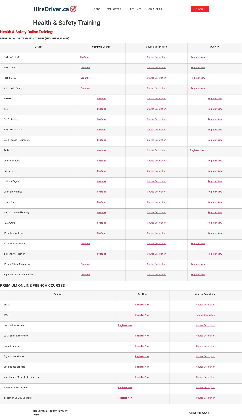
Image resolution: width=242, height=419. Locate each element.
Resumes (135, 9)
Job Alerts (155, 9)
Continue (84, 57)
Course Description (156, 57)
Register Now (198, 57)
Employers (115, 9)
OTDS (97, 9)
